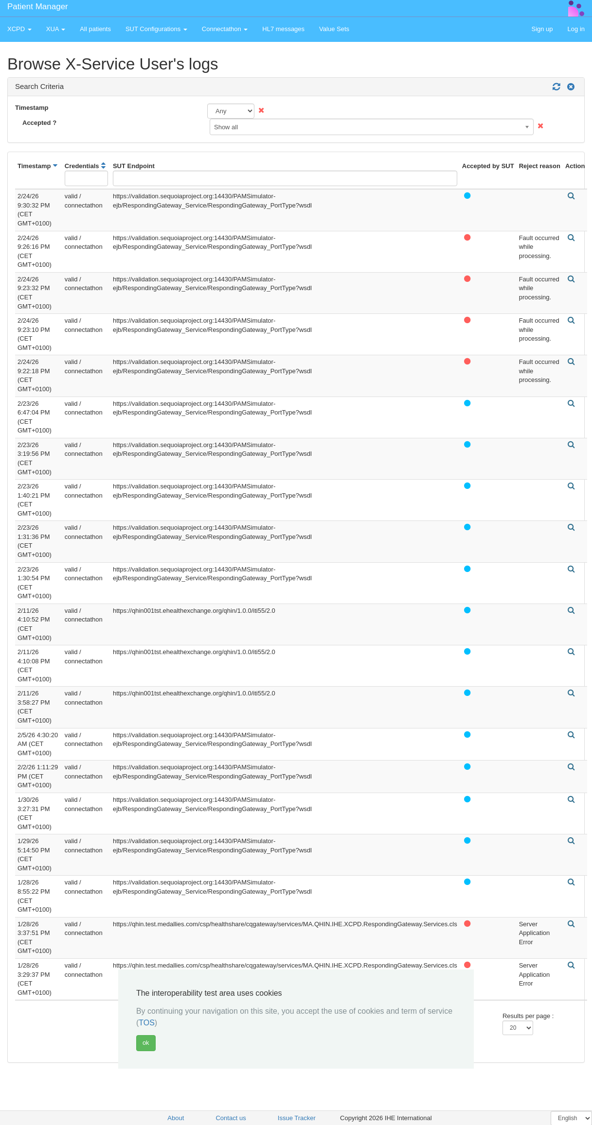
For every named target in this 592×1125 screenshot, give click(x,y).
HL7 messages (283, 29)
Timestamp (31, 107)
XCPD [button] (19, 29)
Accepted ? (39, 122)
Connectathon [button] (225, 29)
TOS (147, 1023)
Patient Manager (37, 6)
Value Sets (334, 29)
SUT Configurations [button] (156, 29)
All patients (95, 29)
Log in (576, 29)
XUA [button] (56, 29)
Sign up (542, 29)
